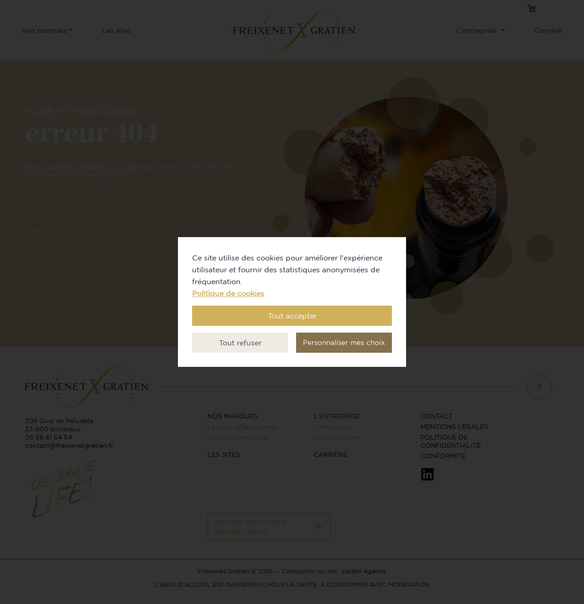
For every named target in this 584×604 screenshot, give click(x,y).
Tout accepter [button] (292, 316)
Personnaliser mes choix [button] (344, 342)
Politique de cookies (228, 293)
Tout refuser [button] (240, 343)
